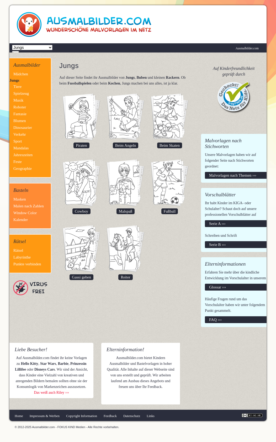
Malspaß (125, 211)
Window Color (25, 213)
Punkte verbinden (27, 264)
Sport (17, 141)
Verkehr (19, 134)
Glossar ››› (217, 287)
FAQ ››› (215, 320)
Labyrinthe (22, 257)
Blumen (19, 121)
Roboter (19, 107)
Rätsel (18, 250)
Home (19, 416)
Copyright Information (81, 416)
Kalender (20, 220)
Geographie (22, 168)
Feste (17, 162)
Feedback (110, 416)
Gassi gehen (81, 277)
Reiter (125, 277)
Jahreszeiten (23, 155)
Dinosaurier (22, 127)
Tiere (17, 87)
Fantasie (19, 114)
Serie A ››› (217, 224)
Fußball (170, 211)
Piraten (81, 145)
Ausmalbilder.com (247, 48)
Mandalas (21, 148)
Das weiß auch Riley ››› (51, 392)
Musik (18, 100)
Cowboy (81, 211)
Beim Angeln (125, 145)
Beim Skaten (170, 145)
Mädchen (20, 74)
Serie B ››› (217, 245)
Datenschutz (131, 416)
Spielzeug (21, 93)
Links (151, 416)
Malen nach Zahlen (28, 206)
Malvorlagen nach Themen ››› (232, 175)
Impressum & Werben (45, 416)
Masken (19, 199)
